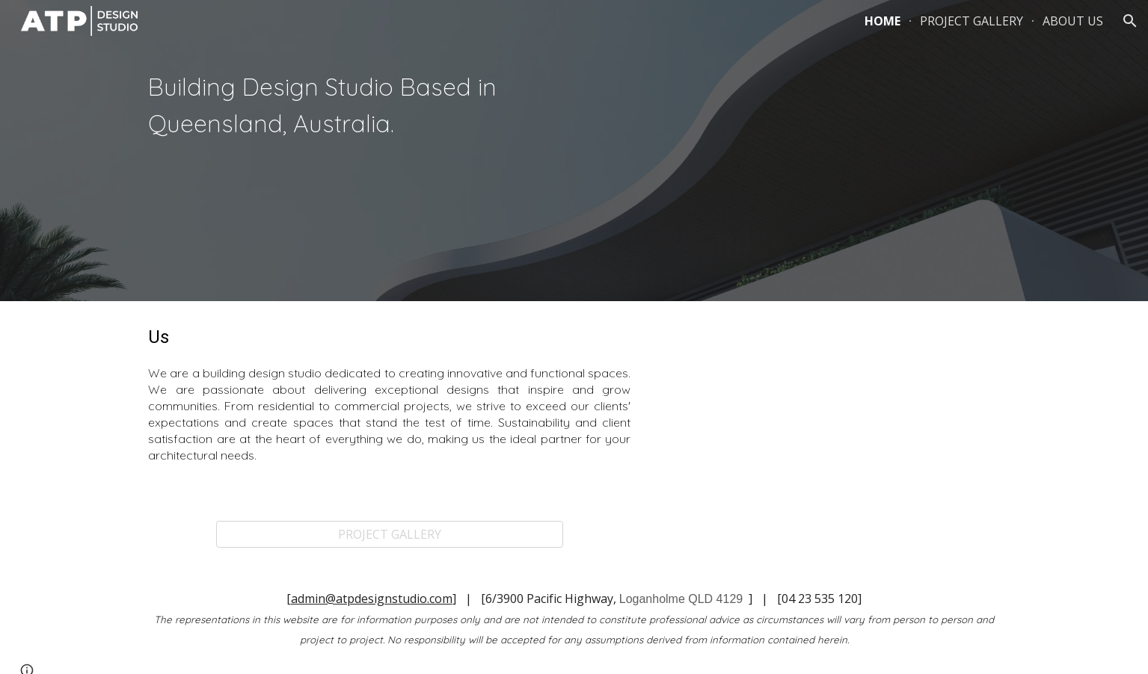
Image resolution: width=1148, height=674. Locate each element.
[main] (352, 107)
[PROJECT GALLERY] (389, 534)
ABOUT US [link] (1073, 21)
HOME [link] (882, 21)
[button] (1130, 21)
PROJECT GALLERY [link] (971, 21)
